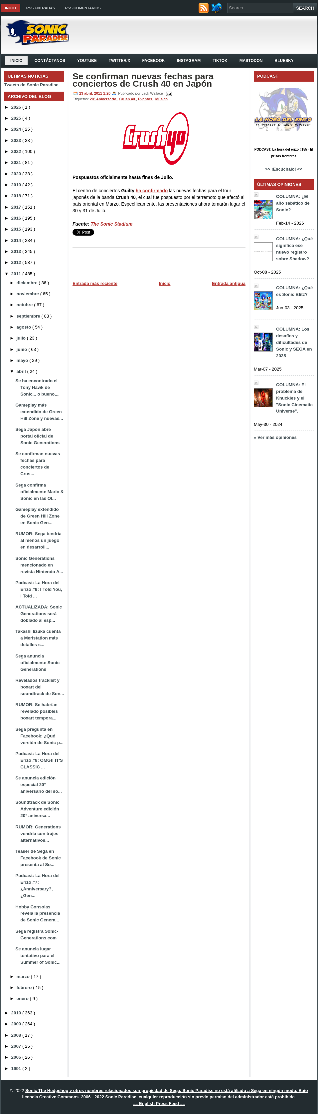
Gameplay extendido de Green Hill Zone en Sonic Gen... (37, 516)
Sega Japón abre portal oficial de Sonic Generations (37, 436)
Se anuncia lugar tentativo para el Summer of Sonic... (38, 955)
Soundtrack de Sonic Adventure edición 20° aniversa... (37, 809)
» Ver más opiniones (275, 437)
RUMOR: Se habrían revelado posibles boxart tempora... (36, 711)
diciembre (28, 282)
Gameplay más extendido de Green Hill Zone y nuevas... (39, 412)
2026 (16, 107)
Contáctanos (50, 60)
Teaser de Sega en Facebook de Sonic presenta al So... (38, 858)
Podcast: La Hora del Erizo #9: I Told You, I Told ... (38, 589)
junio (23, 349)
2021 (16, 162)
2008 (16, 1035)
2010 (16, 1012)
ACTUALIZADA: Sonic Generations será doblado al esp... (38, 613)
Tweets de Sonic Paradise (31, 84)
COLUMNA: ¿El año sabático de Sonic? (293, 203)
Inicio (10, 8)
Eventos (145, 99)
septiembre (29, 316)
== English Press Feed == (159, 1103)
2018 (16, 195)
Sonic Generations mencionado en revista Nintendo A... (39, 565)
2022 (16, 151)
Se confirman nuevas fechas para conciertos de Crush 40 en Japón (143, 80)
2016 (16, 218)
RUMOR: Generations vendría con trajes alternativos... (38, 833)
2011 (16, 273)
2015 (16, 229)
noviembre (28, 293)
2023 (16, 140)
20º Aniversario (103, 99)
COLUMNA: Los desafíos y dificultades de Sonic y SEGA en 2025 (294, 342)
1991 (16, 1068)
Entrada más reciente (95, 283)
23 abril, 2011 (91, 93)
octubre (25, 304)
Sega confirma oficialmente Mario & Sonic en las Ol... (39, 492)
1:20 (107, 93)
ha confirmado (152, 190)
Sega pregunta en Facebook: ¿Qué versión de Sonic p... (39, 736)
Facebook (153, 60)
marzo (24, 976)
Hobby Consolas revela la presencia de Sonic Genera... (37, 913)
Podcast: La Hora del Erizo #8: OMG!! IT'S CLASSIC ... (39, 760)
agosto (24, 327)
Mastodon (251, 60)
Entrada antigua (228, 283)
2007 (16, 1046)
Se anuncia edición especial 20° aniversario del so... (38, 784)
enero (23, 998)
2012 (16, 262)
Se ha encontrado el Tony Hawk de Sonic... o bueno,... (37, 387)
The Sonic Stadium (111, 224)
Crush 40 (127, 99)
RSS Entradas (40, 8)
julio (22, 338)
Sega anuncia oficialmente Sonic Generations (37, 662)
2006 (16, 1057)
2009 (16, 1023)
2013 (16, 251)
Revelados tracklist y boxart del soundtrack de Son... (39, 687)
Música (161, 99)
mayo (23, 360)
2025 (16, 118)
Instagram (189, 60)
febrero (25, 987)
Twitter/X (119, 60)
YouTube (87, 60)
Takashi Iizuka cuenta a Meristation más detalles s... (38, 638)
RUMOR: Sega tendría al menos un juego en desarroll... (38, 540)
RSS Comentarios (82, 8)
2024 (16, 129)
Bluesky (283, 60)
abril (22, 371)
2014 (16, 240)
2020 (16, 173)
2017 (16, 207)
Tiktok (220, 60)
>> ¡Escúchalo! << (283, 169)
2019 (16, 184)
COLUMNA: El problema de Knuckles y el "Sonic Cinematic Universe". (294, 398)
